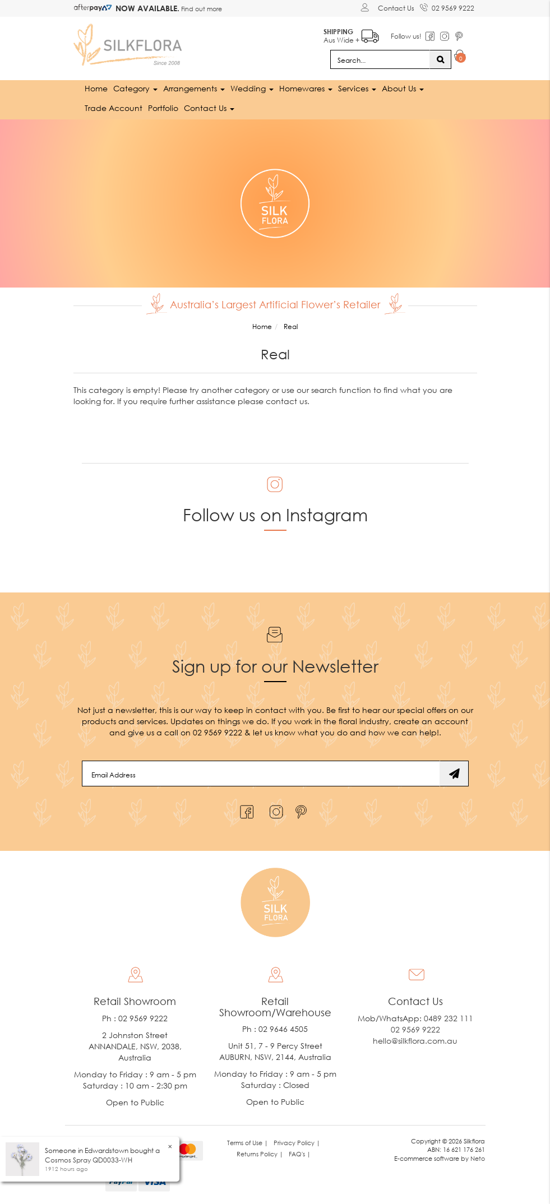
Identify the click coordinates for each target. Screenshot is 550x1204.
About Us (403, 88)
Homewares (305, 88)
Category (135, 88)
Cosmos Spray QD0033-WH (88, 1160)
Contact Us (396, 8)
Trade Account (113, 108)
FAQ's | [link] (300, 1153)
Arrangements (194, 88)
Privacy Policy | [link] (297, 1142)
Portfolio (163, 108)
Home (96, 88)
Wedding (252, 88)
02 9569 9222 (447, 6)
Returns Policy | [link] (260, 1153)
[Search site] (440, 59)
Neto (477, 1158)
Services (357, 88)
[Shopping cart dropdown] (460, 57)
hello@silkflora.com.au (415, 1040)
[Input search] (380, 59)
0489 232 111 (448, 1018)
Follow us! (406, 36)
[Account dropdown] (366, 7)
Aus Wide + (351, 34)
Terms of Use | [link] (247, 1142)
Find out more (200, 8)
